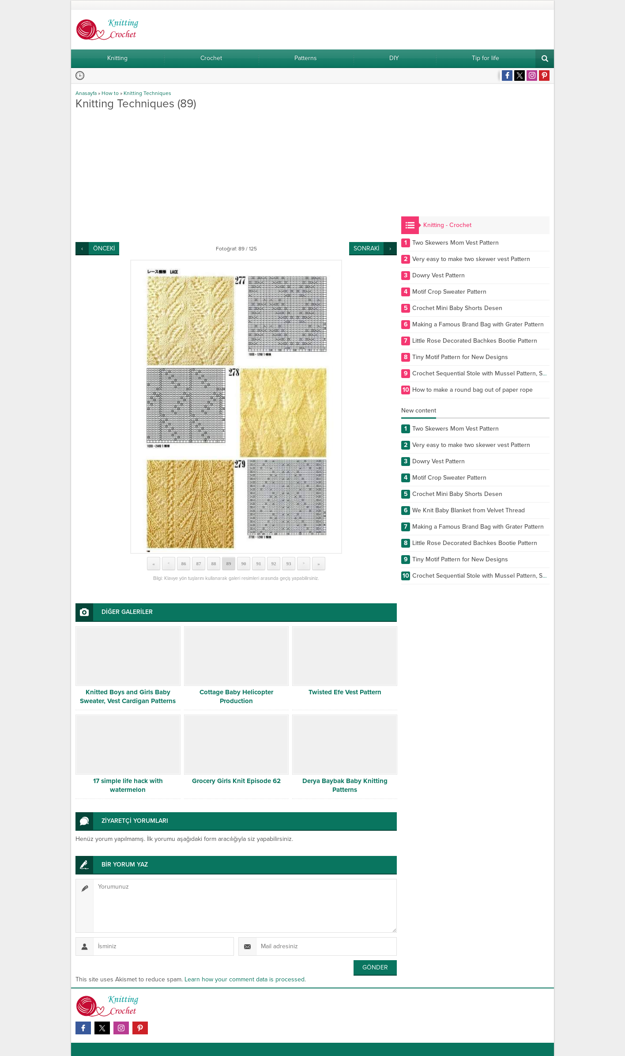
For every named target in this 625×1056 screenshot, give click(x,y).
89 (228, 563)
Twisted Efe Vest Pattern (345, 692)
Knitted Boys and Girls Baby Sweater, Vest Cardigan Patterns (128, 696)
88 (213, 563)
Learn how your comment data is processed (244, 979)
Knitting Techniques (147, 93)
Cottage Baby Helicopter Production (236, 696)
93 (288, 563)
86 (183, 563)
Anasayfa (86, 93)
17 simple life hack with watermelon (128, 785)
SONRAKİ (366, 248)
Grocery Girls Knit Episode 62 (236, 781)
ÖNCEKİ (104, 248)
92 (273, 563)
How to (110, 93)
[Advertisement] (236, 176)
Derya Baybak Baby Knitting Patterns (345, 785)
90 (243, 563)
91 (258, 563)
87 (198, 563)
